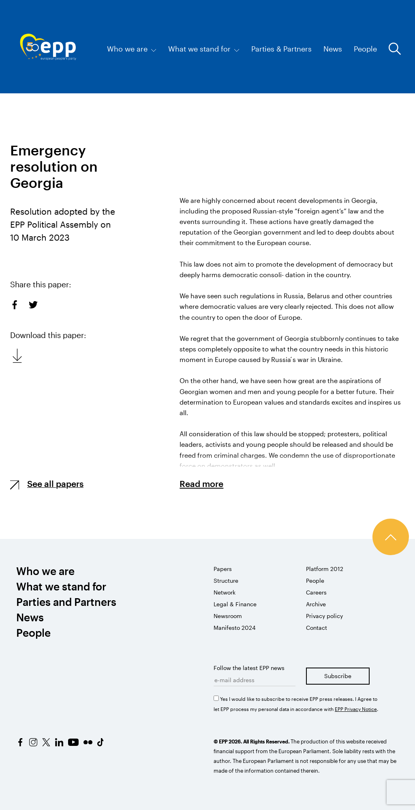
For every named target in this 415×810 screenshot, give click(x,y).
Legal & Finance (235, 604)
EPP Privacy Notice (356, 709)
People (365, 49)
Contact (316, 627)
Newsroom (228, 615)
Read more (201, 483)
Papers (223, 568)
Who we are (131, 49)
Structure (226, 580)
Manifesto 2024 (235, 627)
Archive (316, 604)
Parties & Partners (281, 49)
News (332, 49)
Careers (316, 592)
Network (224, 592)
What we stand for (204, 49)
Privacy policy (324, 615)
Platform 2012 (324, 568)
